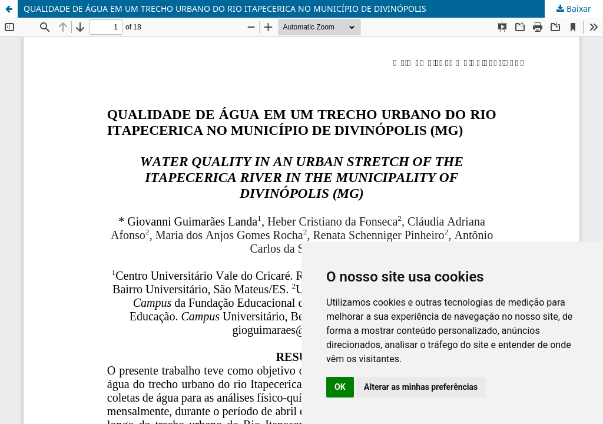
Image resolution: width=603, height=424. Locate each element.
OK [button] (340, 387)
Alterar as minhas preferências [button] (421, 387)
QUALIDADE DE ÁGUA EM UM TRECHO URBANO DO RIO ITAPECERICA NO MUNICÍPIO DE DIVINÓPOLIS (225, 8)
